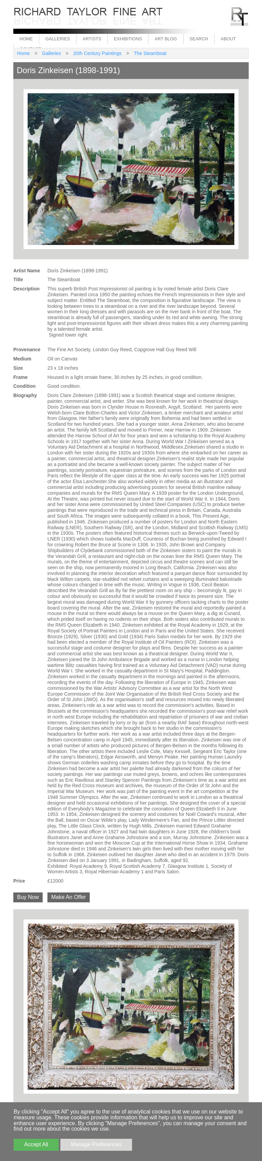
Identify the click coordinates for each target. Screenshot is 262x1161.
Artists (92, 38)
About (228, 38)
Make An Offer (68, 897)
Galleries (57, 38)
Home (26, 38)
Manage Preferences (96, 1144)
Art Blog (166, 38)
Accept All (36, 1144)
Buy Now (28, 897)
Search (199, 38)
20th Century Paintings (97, 53)
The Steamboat (150, 53)
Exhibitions (128, 38)
